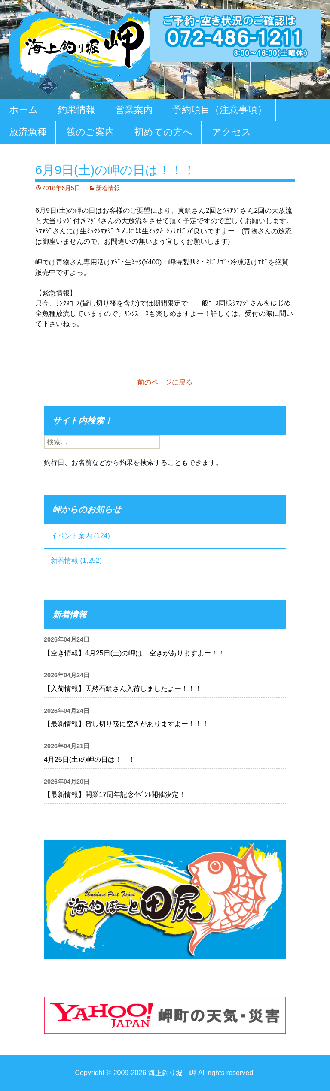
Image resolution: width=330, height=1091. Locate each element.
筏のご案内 (90, 132)
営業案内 (134, 109)
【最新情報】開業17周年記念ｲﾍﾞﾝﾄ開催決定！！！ (121, 794)
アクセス (231, 132)
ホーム (23, 109)
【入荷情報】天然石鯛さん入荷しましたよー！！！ (123, 688)
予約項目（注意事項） (219, 109)
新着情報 (108, 188)
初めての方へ (163, 132)
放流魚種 (28, 132)
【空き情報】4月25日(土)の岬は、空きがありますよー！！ (134, 653)
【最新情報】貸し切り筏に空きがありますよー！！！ (126, 723)
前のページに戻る (165, 382)
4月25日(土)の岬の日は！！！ (89, 759)
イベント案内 (71, 535)
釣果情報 (76, 109)
